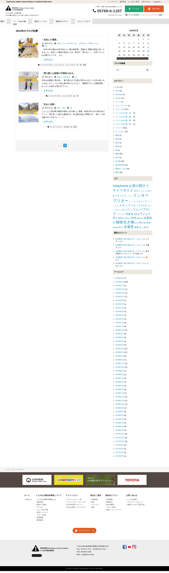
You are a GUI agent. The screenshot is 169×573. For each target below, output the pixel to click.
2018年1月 (119, 432)
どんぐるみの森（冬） (124, 115)
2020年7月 (119, 343)
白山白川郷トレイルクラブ (76, 509)
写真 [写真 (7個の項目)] (128, 216)
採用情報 (40, 519)
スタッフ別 (119, 111)
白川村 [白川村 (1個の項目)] (137, 225)
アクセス (134, 9)
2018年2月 (119, 428)
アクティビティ (53, 23)
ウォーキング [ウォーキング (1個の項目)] (133, 203)
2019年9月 (119, 373)
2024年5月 (119, 284)
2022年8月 (119, 302)
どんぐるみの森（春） (124, 122)
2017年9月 (119, 447)
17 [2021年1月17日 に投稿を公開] (148, 49)
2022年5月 (119, 306)
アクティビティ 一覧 (74, 501)
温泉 (92, 509)
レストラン (95, 506)
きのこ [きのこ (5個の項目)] (137, 192)
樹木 (117, 159)
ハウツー (118, 130)
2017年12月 (120, 436)
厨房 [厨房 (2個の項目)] (135, 216)
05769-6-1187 (109, 11)
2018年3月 (119, 425)
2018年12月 (120, 399)
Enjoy (117, 89)
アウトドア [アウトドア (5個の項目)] (120, 198)
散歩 (117, 145)
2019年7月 (119, 380)
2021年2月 (119, 325)
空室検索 (94, 501)
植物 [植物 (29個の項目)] (119, 224)
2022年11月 (120, 295)
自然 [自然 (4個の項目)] (148, 224)
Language (157, 2)
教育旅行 (109, 504)
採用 (154, 23)
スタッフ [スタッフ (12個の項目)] (125, 207)
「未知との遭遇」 (50, 42)
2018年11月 (120, 402)
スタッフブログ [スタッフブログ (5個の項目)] (139, 207)
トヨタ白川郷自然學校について (28, 23)
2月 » (125, 60)
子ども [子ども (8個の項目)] (143, 216)
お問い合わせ (146, 2)
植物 (117, 156)
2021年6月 (119, 313)
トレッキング (59, 67)
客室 (92, 504)
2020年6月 (119, 347)
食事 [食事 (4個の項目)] (136, 229)
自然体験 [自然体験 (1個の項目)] (116, 229)
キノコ (118, 104)
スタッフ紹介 (41, 517)
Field (59, 45)
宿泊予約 (154, 9)
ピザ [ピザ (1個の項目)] (131, 212)
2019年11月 (120, 365)
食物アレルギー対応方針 (136, 506)
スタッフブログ (141, 23)
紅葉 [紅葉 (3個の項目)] (144, 225)
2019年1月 (119, 395)
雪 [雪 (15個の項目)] (125, 229)
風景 (84, 67)
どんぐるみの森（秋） (70, 45)
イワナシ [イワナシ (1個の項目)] (130, 198)
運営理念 (40, 504)
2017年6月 (119, 454)
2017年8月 (119, 451)
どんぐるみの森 (87, 23)
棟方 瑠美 (61, 110)
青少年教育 (110, 506)
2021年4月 (119, 321)
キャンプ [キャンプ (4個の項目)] (142, 203)
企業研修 (109, 501)
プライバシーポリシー (135, 504)
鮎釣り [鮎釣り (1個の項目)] (141, 229)
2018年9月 (119, 410)
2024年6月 (119, 280)
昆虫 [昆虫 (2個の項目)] (138, 220)
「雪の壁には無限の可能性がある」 (58, 75)
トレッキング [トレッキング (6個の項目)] (122, 211)
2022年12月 (120, 291)
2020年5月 (119, 351)
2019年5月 (119, 384)
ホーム (7, 471)
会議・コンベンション (114, 512)
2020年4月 (119, 354)
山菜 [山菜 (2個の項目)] (126, 220)
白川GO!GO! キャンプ (74, 506)
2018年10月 (120, 406)
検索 (160, 15)
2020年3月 (119, 358)
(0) (46, 48)
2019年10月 (120, 369)
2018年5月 (119, 417)
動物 (117, 137)
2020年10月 (120, 332)
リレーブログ (70, 67)
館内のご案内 (41, 506)
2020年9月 (119, 336)
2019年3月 (119, 388)
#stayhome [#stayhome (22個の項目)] (120, 188)
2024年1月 (119, 287)
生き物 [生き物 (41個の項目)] (128, 224)
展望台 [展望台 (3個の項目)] (121, 220)
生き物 (66, 129)
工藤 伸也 (66, 79)
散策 (117, 148)
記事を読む (48, 61)
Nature (59, 79)
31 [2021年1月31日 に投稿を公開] (148, 57)
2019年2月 (119, 391)
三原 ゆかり (83, 45)
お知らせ (28, 501)
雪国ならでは (93, 45)
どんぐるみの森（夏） (124, 119)
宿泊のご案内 (70, 23)
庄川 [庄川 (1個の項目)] (129, 220)
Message (118, 96)
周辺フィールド (105, 23)
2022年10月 (120, 299)
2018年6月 (119, 414)
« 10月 (119, 60)
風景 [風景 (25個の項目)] (130, 229)
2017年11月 (120, 440)
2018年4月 (119, 421)
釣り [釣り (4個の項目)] (121, 229)
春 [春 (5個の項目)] (145, 220)
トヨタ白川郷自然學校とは (46, 501)
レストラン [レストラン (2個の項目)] (121, 216)
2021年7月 (119, 310)
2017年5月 (119, 458)
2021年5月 (119, 317)
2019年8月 (119, 376)
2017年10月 (120, 443)
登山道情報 (119, 167)
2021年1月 (119, 328)
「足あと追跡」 (49, 106)
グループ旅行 (111, 509)
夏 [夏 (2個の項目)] (139, 216)
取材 (117, 141)
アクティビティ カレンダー (76, 504)
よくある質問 (132, 501)
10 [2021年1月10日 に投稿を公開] (148, 45)
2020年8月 (119, 339)
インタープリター (46, 67)
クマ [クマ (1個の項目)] (148, 203)
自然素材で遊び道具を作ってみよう (129, 241)
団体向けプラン (123, 23)
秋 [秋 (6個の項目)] (140, 224)
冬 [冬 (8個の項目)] (132, 216)
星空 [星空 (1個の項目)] (141, 220)
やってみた (119, 133)
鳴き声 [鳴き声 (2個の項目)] (146, 229)
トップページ (113, 2)
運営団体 (123, 2)
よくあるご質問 (133, 2)
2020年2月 (119, 362)
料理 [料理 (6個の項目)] (133, 220)
